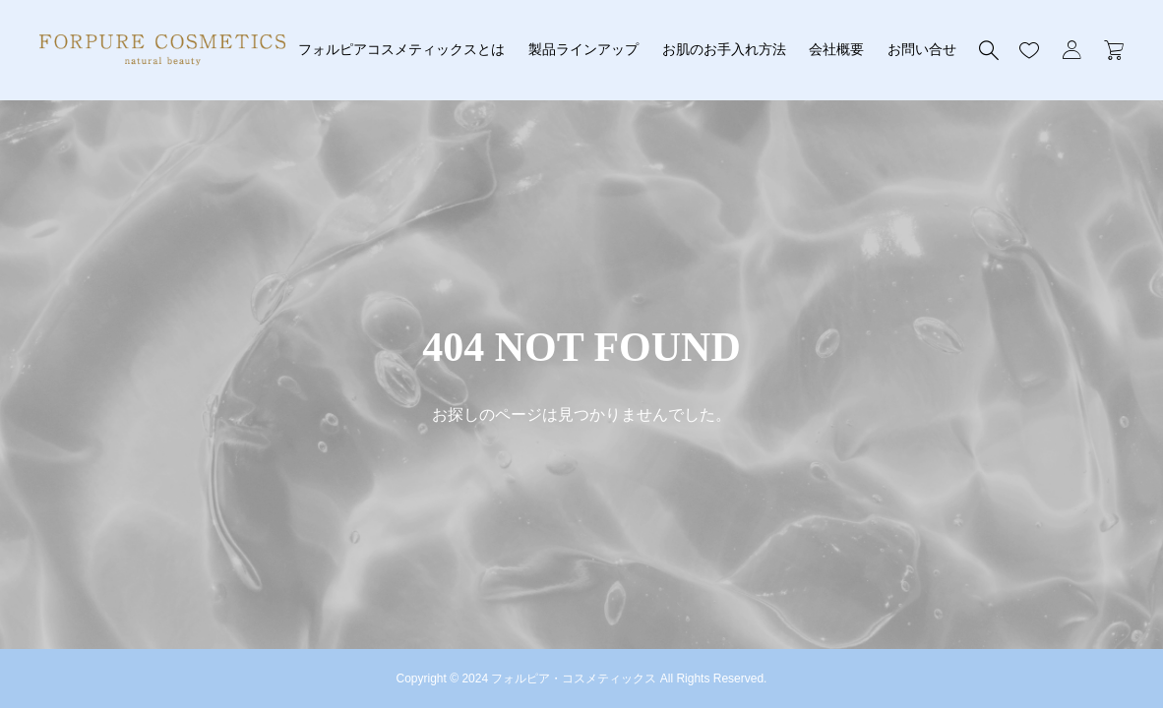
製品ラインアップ (583, 49)
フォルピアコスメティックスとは (401, 49)
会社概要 (836, 49)
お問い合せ (922, 49)
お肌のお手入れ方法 (724, 49)
